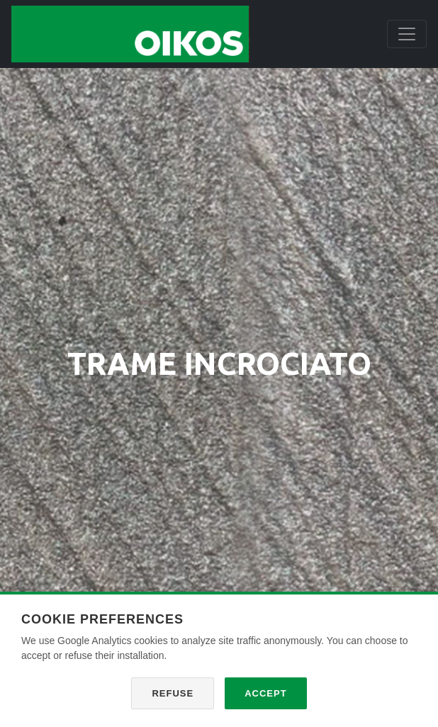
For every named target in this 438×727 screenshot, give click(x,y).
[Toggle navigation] (407, 34)
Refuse (172, 693)
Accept (265, 693)
